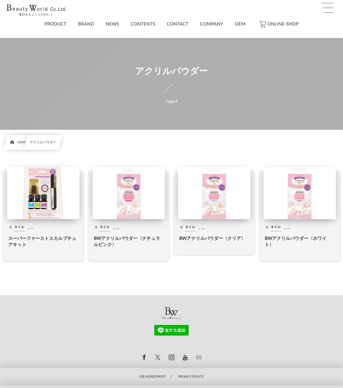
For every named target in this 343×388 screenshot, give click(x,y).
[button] (327, 8)
